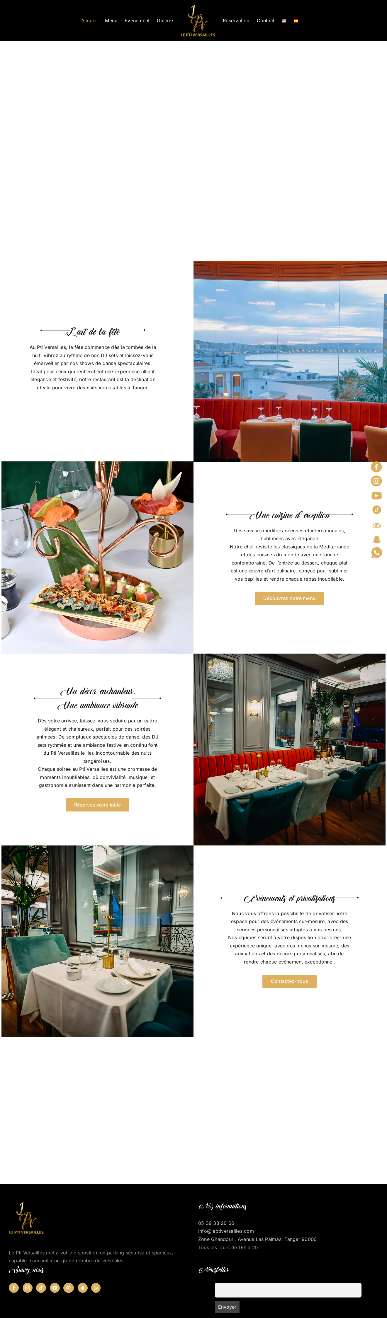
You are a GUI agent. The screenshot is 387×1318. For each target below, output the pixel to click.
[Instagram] (28, 1288)
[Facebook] (14, 1288)
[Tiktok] (41, 1288)
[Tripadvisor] (68, 1288)
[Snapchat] (83, 1288)
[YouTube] (55, 1288)
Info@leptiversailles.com (226, 1231)
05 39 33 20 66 (216, 1223)
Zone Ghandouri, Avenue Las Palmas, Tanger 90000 (257, 1239)
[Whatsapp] (96, 1288)
